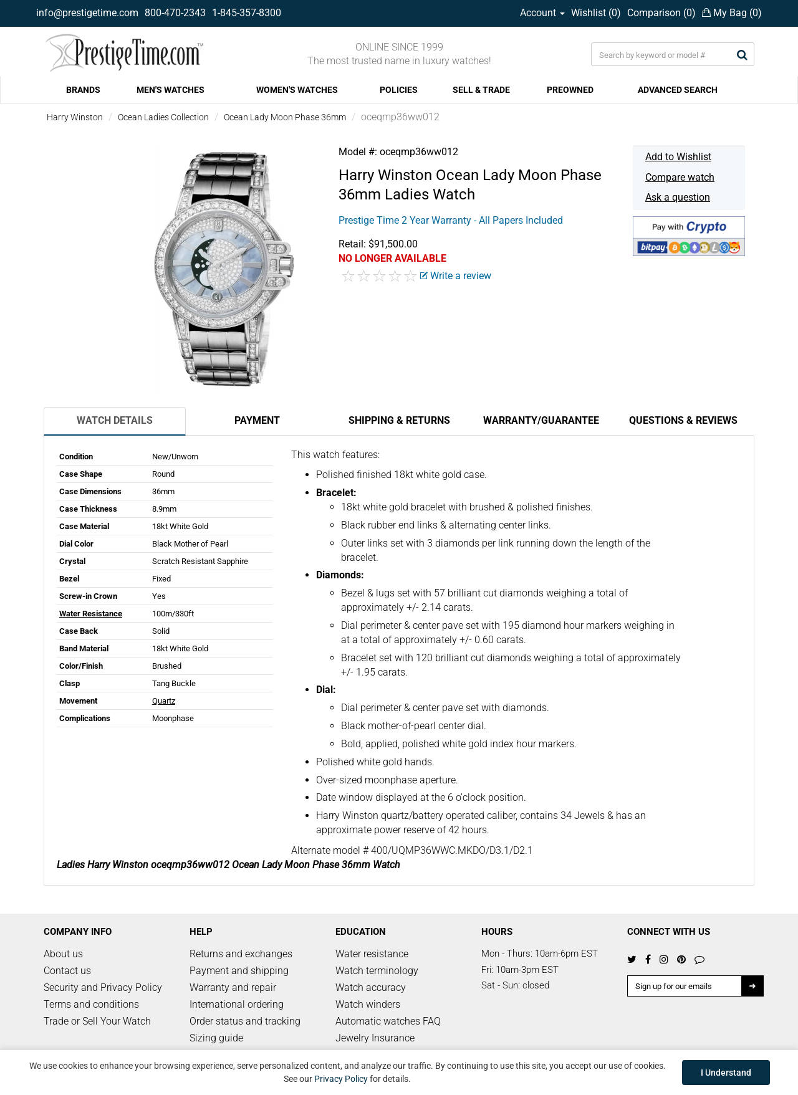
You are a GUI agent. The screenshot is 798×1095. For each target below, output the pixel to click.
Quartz (163, 700)
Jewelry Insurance (375, 1038)
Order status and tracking (245, 1021)
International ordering (237, 1004)
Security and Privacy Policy (103, 987)
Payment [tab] (257, 420)
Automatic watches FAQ (388, 1021)
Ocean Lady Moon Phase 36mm (285, 117)
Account (542, 13)
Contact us (67, 971)
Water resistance (371, 954)
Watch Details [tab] (115, 420)
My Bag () (732, 13)
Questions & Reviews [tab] (683, 420)
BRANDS (83, 90)
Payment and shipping (239, 971)
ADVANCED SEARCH (678, 90)
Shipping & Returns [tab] (399, 420)
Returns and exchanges (241, 954)
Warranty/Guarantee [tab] (541, 420)
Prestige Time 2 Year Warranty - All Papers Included (451, 220)
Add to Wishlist (678, 157)
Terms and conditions (91, 1004)
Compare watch (679, 177)
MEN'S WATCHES (170, 90)
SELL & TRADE (481, 90)
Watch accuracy (370, 987)
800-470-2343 (175, 13)
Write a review (455, 276)
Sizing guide (216, 1038)
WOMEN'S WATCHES (297, 90)
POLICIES (399, 90)
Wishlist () (596, 13)
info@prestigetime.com (87, 13)
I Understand (726, 1073)
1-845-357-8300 (246, 13)
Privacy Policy (341, 1079)
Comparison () (661, 13)
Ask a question (677, 197)
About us (63, 954)
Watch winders (367, 1004)
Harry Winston (75, 117)
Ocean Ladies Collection (163, 117)
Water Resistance (90, 613)
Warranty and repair (233, 987)
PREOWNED (570, 90)
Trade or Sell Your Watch (97, 1021)
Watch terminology (376, 971)
